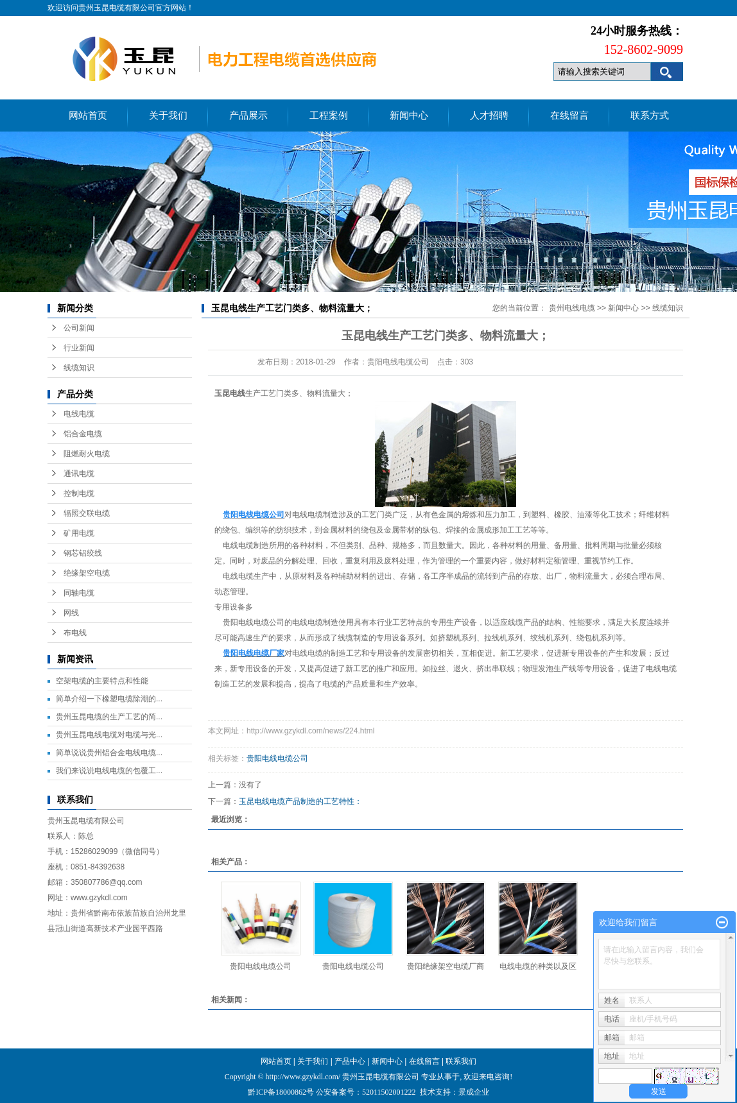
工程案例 (328, 115)
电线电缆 (79, 413)
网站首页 (88, 115)
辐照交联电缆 (87, 513)
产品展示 (248, 115)
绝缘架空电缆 (87, 573)
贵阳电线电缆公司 (252, 622)
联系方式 (649, 115)
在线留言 (569, 115)
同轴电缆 (79, 592)
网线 (71, 612)
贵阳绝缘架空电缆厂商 (445, 966)
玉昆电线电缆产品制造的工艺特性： (300, 801)
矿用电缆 (79, 533)
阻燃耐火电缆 (87, 453)
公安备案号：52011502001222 (366, 1092)
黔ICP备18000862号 (282, 1092)
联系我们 (461, 1061)
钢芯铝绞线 (83, 553)
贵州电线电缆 (572, 308)
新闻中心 (409, 115)
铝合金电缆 (83, 433)
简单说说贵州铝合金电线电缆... (109, 752)
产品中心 (349, 1061)
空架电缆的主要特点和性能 (102, 680)
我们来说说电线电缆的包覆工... (109, 770)
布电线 (75, 632)
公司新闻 (79, 327)
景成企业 (473, 1092)
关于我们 (168, 115)
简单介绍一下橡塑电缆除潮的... (109, 698)
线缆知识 (79, 367)
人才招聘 (489, 115)
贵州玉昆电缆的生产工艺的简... (109, 716)
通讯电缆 (79, 473)
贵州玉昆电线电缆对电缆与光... (109, 734)
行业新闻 (79, 347)
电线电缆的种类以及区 (538, 966)
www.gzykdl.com (99, 897)
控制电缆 (79, 493)
